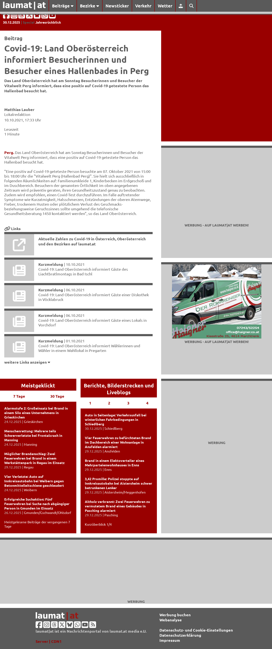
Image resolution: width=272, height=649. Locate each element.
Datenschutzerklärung (180, 635)
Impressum (169, 640)
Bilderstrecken (125, 385)
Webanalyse (170, 619)
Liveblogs (119, 392)
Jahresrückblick (48, 22)
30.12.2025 (11, 22)
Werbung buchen (175, 614)
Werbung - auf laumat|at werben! (217, 225)
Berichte (94, 385)
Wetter (165, 6)
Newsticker (117, 6)
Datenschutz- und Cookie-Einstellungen (196, 630)
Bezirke (89, 6)
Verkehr (143, 6)
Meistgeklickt (38, 385)
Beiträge (63, 6)
